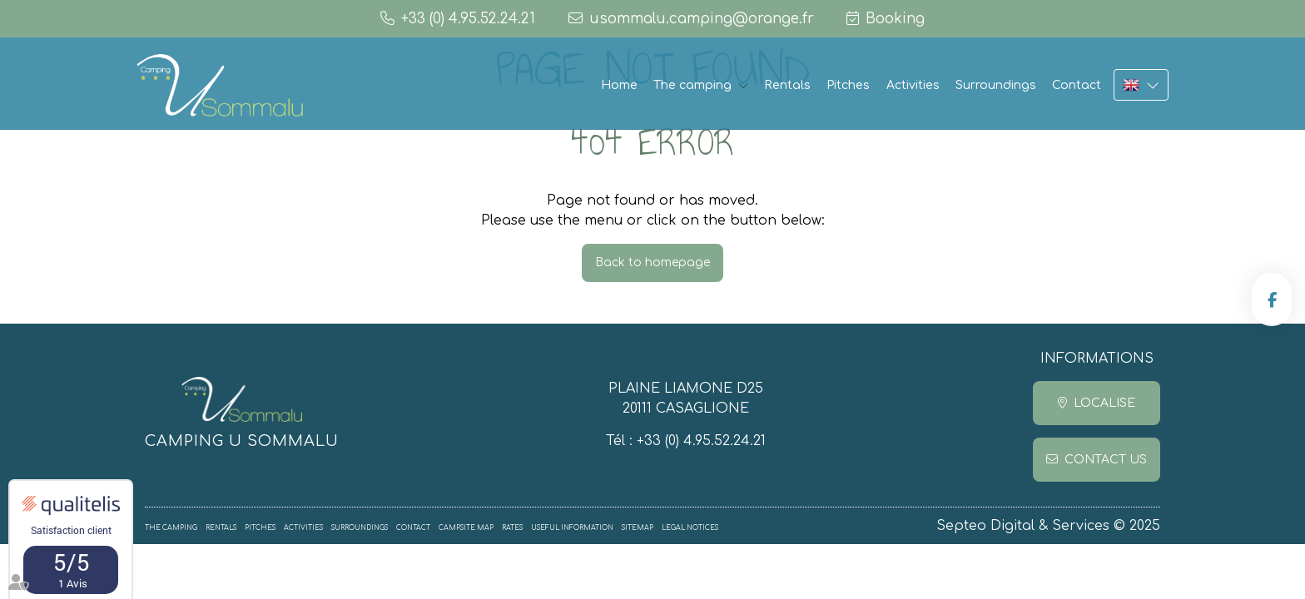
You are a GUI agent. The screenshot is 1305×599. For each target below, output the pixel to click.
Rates (512, 528)
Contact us (1105, 459)
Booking (895, 19)
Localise (1104, 403)
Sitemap (637, 528)
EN (1141, 85)
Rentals (787, 85)
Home (619, 85)
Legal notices (690, 528)
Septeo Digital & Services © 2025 (1048, 525)
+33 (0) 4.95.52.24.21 (701, 440)
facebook (1271, 299)
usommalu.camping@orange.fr (701, 19)
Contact (1076, 85)
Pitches (848, 85)
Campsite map (466, 528)
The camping (692, 85)
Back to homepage (652, 262)
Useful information (572, 528)
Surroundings (995, 85)
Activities (913, 85)
